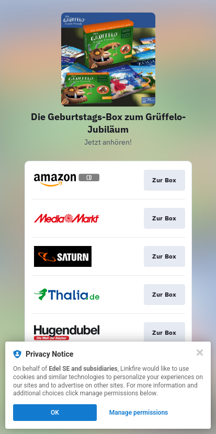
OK (55, 412)
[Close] (199, 352)
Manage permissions (138, 412)
